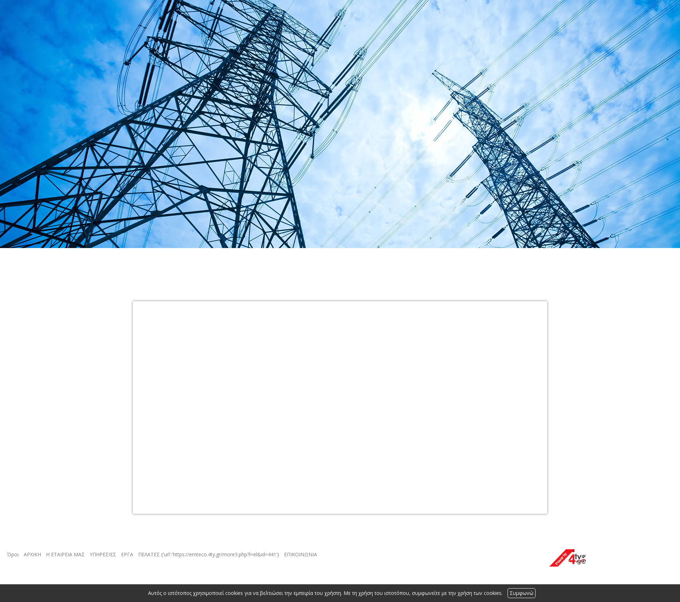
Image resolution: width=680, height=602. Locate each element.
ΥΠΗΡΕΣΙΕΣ (103, 554)
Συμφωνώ (521, 593)
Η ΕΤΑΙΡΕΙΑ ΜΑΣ (65, 554)
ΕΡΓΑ (127, 554)
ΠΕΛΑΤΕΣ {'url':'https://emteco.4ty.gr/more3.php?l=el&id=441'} (208, 554)
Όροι (13, 554)
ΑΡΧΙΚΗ (32, 554)
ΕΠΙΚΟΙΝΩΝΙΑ (300, 554)
